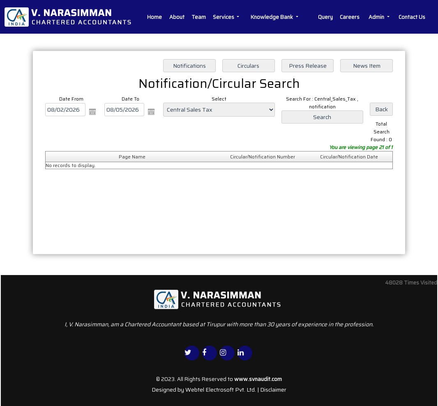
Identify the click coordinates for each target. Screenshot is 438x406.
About (176, 17)
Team (198, 17)
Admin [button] (377, 17)
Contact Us (412, 17)
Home (154, 17)
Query (325, 17)
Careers (350, 17)
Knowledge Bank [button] (272, 17)
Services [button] (224, 17)
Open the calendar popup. (92, 111)
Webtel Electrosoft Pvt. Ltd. (220, 389)
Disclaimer (273, 389)
